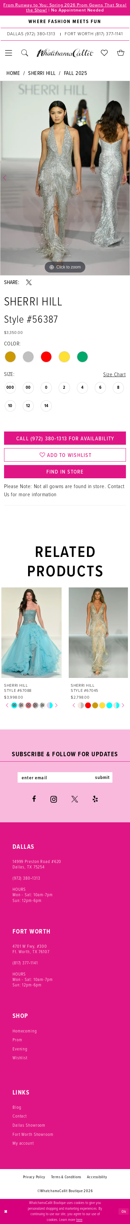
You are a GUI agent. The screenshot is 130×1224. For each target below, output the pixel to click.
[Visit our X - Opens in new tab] (74, 799)
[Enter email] (65, 777)
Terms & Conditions (66, 1177)
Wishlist (20, 1058)
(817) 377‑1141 (25, 963)
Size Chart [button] (114, 374)
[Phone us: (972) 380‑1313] (31, 34)
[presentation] (31, 632)
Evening (20, 1049)
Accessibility (97, 1177)
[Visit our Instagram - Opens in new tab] (53, 799)
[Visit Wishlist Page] (104, 53)
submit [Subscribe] (102, 777)
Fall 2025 (75, 73)
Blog (17, 1107)
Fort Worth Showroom (33, 1134)
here (79, 1220)
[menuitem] (65, 22)
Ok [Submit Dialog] (124, 1211)
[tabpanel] (65, 178)
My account (23, 1143)
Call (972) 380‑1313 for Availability (65, 438)
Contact (20, 1116)
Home (13, 73)
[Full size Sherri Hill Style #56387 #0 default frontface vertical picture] (65, 178)
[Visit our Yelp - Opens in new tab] (95, 799)
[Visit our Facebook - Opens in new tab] (34, 799)
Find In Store (65, 471)
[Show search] (25, 53)
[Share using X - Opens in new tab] (28, 282)
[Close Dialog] (5, 1211)
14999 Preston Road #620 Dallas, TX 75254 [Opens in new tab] (37, 864)
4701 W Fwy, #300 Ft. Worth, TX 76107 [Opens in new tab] (31, 949)
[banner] (65, 53)
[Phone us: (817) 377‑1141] (93, 34)
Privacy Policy (34, 1177)
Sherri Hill (42, 73)
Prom (17, 1040)
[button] (9, 53)
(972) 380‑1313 (26, 878)
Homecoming (25, 1031)
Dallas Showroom (29, 1125)
